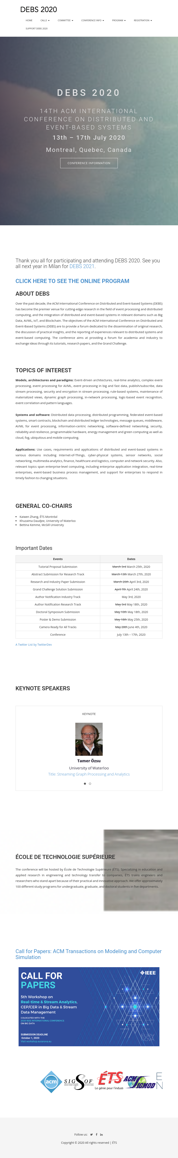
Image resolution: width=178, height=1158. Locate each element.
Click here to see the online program (72, 281)
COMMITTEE (65, 20)
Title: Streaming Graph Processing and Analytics (89, 774)
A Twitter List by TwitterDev (34, 644)
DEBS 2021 (82, 266)
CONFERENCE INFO (92, 20)
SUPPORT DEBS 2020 (37, 28)
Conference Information (89, 163)
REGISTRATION (143, 20)
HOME (29, 20)
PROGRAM (119, 20)
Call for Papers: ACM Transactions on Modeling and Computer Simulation (89, 954)
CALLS (45, 20)
